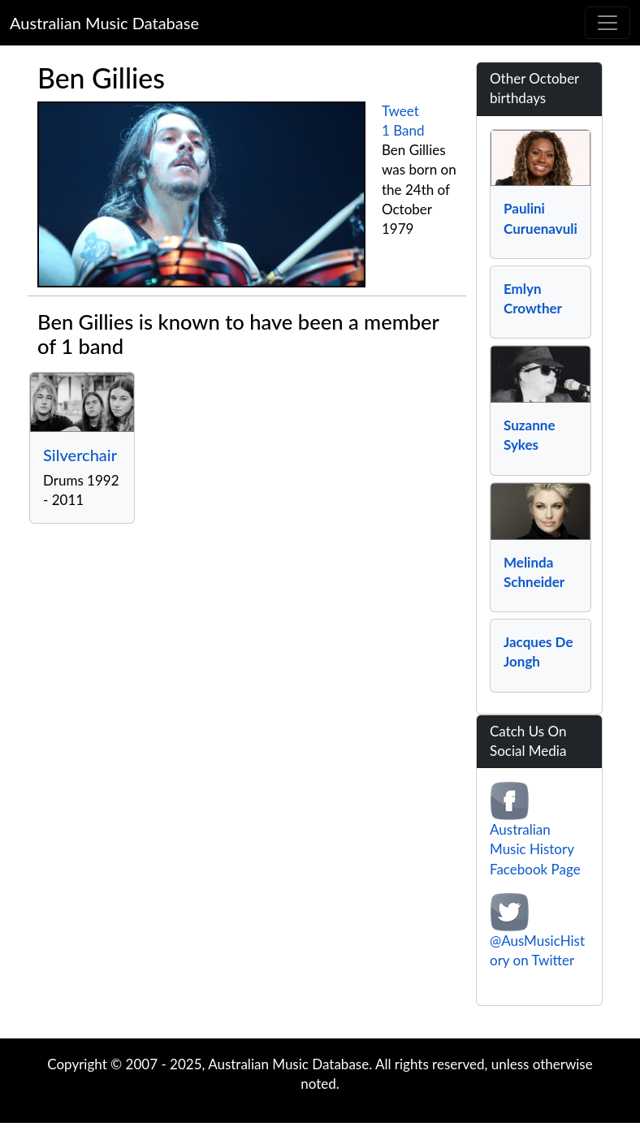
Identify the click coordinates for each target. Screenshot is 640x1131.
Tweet (400, 110)
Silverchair (80, 454)
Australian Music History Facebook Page (535, 849)
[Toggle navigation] (607, 22)
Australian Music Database (104, 22)
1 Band (403, 130)
